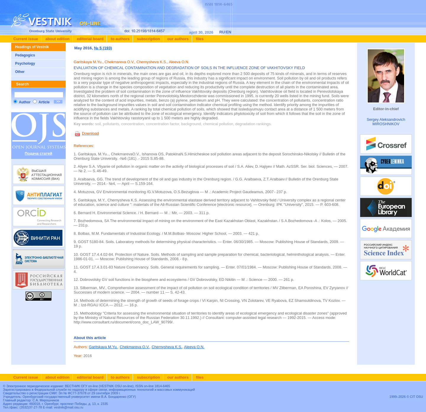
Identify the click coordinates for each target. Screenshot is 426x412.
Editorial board (90, 39)
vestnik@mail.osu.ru (68, 407)
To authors (120, 39)
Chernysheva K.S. (166, 347)
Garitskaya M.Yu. (103, 347)
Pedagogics (25, 55)
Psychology (25, 63)
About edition (57, 39)
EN (228, 32)
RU (222, 32)
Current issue (25, 39)
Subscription (148, 39)
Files (199, 39)
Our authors (177, 39)
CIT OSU (416, 396)
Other (20, 72)
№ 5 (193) (103, 48)
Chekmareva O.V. (135, 347)
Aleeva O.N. (194, 347)
